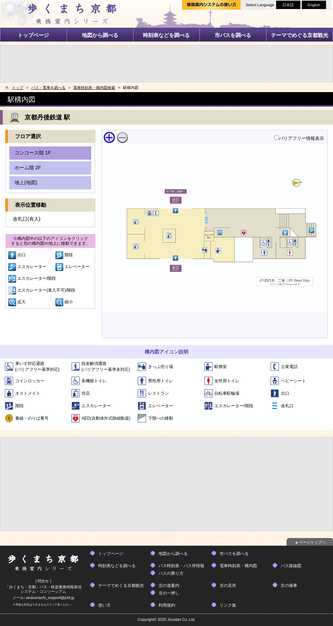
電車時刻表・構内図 (238, 565)
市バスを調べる (233, 35)
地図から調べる (100, 35)
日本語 (288, 5)
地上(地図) (26, 182)
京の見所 (228, 585)
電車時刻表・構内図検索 (94, 88)
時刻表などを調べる (166, 35)
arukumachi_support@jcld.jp (50, 598)
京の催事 (289, 585)
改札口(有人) (26, 219)
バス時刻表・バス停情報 (181, 565)
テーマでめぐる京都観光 (299, 35)
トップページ (33, 35)
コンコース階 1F (33, 152)
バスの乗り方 (171, 573)
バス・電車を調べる (48, 88)
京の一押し (169, 593)
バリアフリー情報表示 (301, 138)
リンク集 (228, 605)
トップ (17, 88)
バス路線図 (291, 565)
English (314, 5)
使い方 (104, 605)
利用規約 (167, 605)
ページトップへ (312, 542)
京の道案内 (169, 585)
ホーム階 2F (28, 167)
